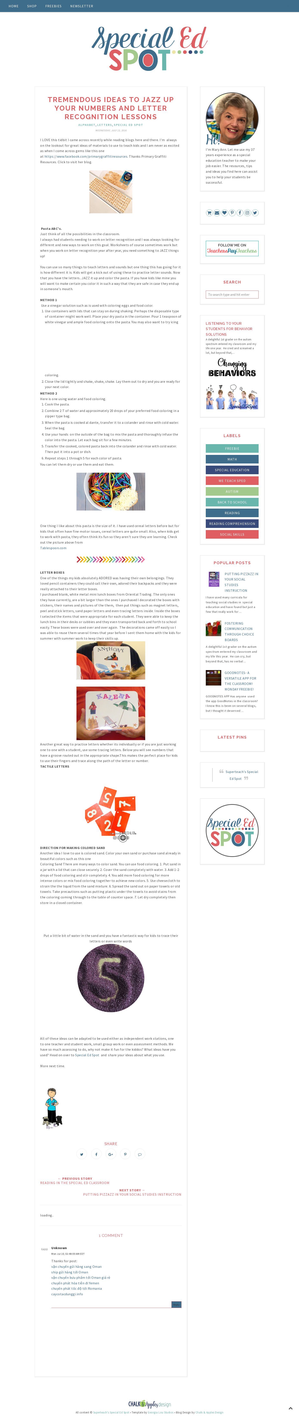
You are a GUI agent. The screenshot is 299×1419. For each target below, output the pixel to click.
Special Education (232, 470)
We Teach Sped (232, 481)
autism (232, 491)
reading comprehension (232, 523)
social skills (232, 534)
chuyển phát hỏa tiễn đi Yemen (75, 1284)
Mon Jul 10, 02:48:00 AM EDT (68, 1254)
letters (104, 125)
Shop (32, 6)
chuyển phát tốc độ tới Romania (76, 1289)
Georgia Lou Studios (161, 1413)
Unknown (59, 1249)
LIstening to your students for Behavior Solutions (229, 329)
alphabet (87, 125)
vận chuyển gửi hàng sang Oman (76, 1267)
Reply (176, 1305)
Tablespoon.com (53, 548)
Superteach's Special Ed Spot (111, 1413)
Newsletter (81, 6)
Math (232, 459)
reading (232, 513)
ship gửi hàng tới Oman (69, 1273)
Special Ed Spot (128, 125)
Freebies (53, 6)
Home (14, 6)
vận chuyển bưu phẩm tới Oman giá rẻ (80, 1278)
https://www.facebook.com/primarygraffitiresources (86, 156)
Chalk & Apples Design (209, 1413)
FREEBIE (232, 448)
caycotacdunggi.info (67, 1295)
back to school (232, 502)
